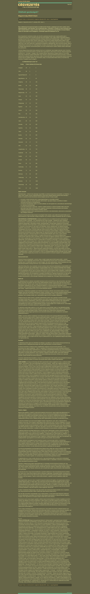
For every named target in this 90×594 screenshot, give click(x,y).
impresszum (69, 592)
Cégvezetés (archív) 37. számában (30, 22)
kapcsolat (70, 4)
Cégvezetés (28, 4)
